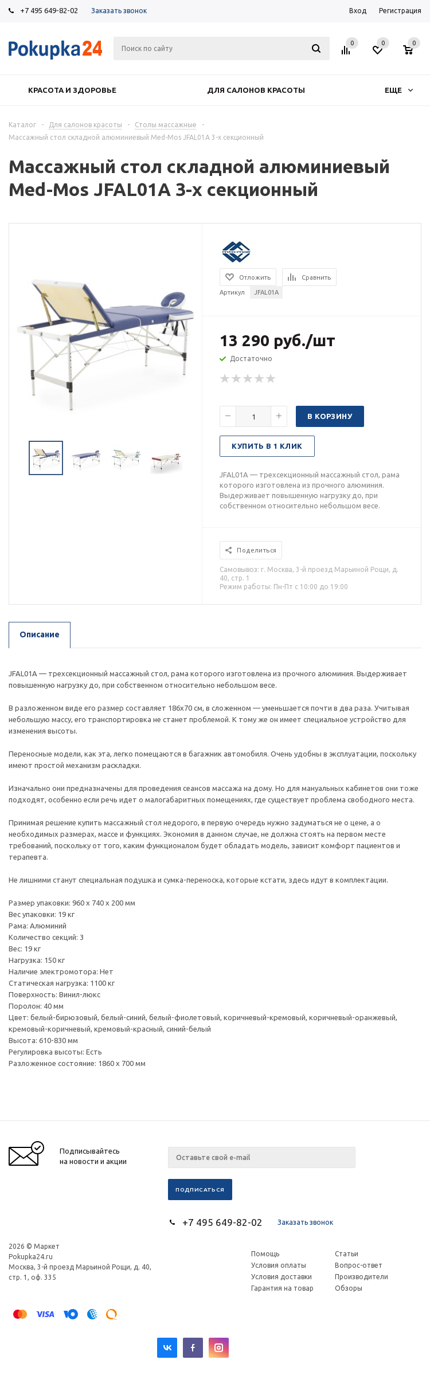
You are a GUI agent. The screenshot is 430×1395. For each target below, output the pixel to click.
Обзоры (348, 1288)
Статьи (346, 1253)
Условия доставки (281, 1276)
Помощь (265, 1253)
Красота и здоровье (72, 90)
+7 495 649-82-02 (49, 10)
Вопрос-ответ (358, 1265)
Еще (399, 90)
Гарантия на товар (282, 1288)
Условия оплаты (278, 1265)
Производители (361, 1276)
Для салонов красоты (256, 90)
